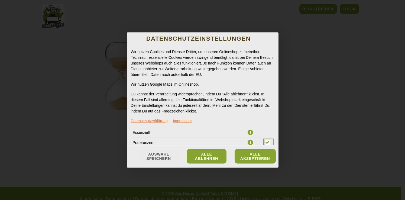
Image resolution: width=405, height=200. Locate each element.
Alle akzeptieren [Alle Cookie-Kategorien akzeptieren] (255, 156)
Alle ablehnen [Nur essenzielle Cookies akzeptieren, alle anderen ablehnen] (206, 156)
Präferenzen (143, 142)
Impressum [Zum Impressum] (182, 121)
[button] (250, 132)
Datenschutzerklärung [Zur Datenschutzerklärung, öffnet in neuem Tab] (149, 121)
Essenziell (141, 132)
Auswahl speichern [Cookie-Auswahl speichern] (159, 156)
